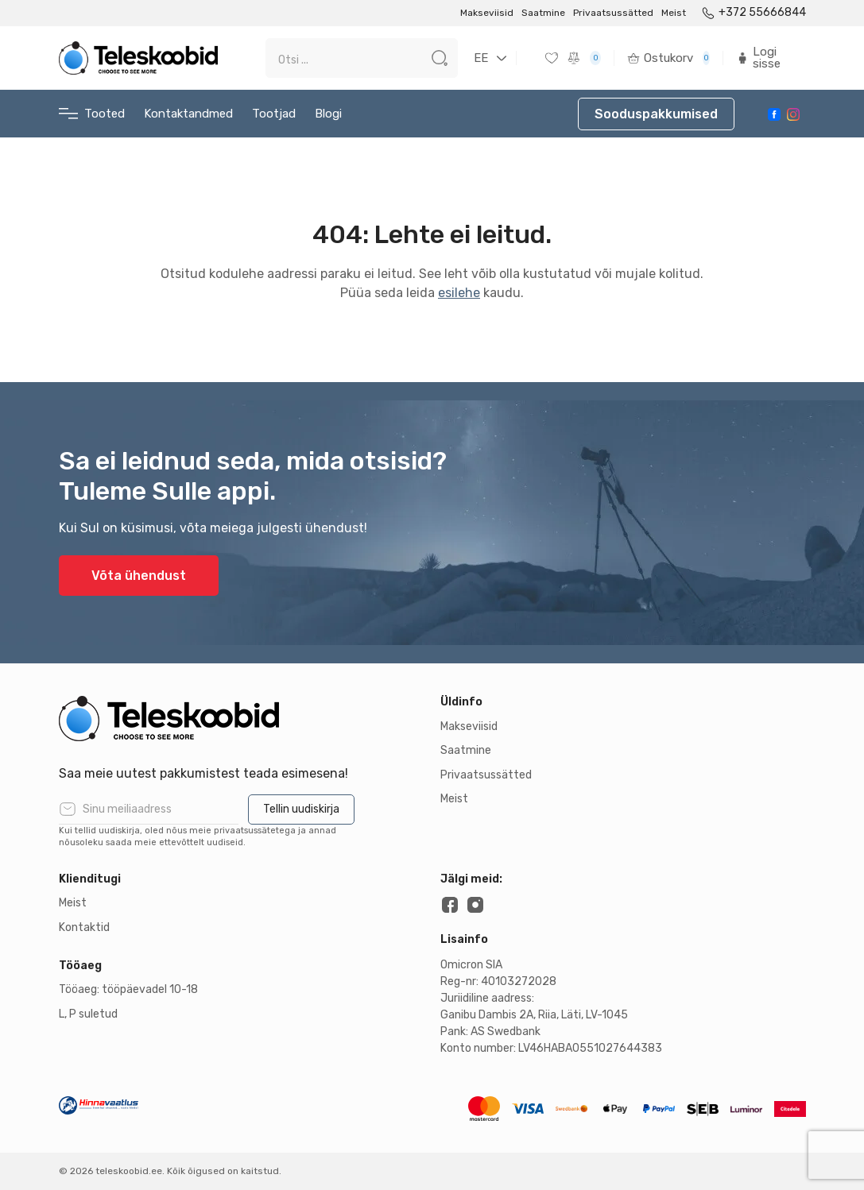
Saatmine (543, 12)
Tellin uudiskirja (301, 809)
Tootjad (274, 113)
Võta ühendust (138, 575)
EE (481, 58)
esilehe (459, 292)
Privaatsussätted (613, 12)
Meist (673, 12)
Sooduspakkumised (656, 114)
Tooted (92, 114)
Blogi (328, 113)
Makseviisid (486, 12)
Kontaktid (84, 927)
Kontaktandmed (188, 113)
